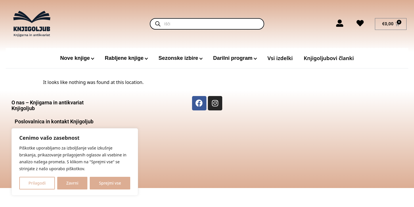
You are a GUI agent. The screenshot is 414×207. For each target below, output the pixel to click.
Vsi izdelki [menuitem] (280, 58)
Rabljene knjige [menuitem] (124, 58)
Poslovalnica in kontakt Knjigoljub (54, 121)
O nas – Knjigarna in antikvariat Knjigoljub (48, 105)
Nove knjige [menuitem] (75, 58)
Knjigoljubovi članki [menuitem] (329, 58)
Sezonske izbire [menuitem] (178, 58)
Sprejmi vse (110, 183)
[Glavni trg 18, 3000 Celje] (360, 139)
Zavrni (72, 183)
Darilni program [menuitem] (232, 58)
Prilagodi (37, 183)
